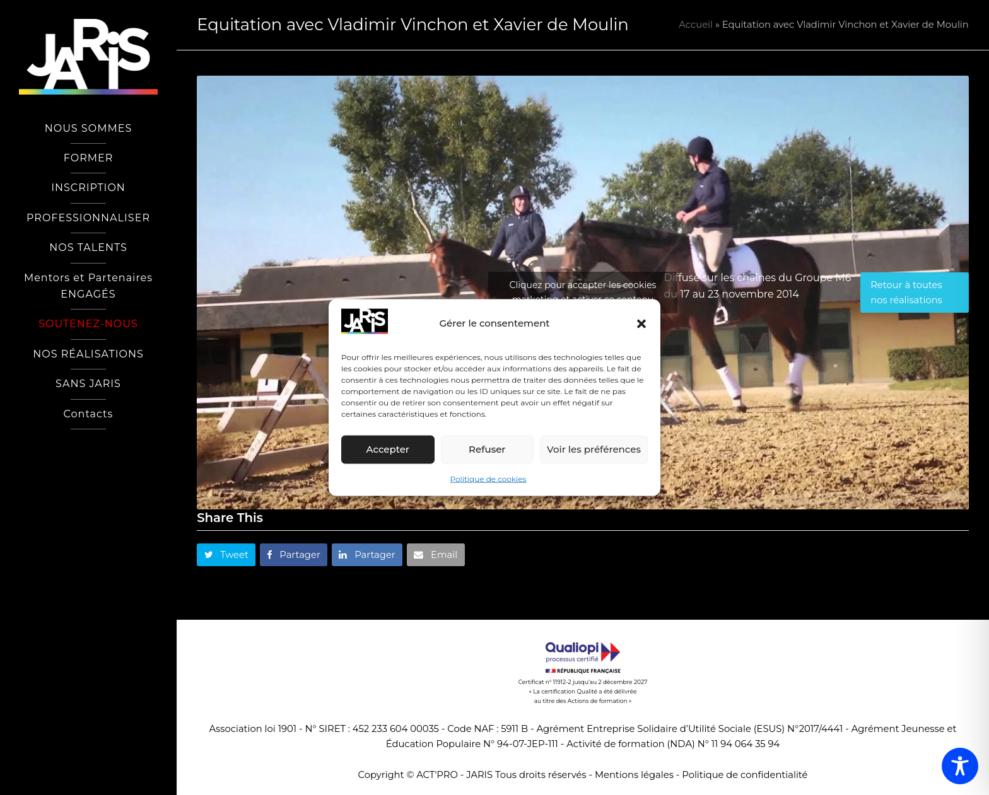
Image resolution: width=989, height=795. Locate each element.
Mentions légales (634, 774)
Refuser (487, 449)
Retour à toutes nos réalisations (906, 292)
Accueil (696, 24)
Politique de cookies (488, 479)
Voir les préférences (594, 449)
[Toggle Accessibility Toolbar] (960, 766)
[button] (641, 323)
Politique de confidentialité (744, 774)
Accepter (387, 449)
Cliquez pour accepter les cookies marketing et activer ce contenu (583, 292)
